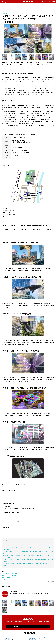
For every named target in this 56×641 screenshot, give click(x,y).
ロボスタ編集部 (15, 591)
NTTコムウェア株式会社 (7, 577)
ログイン (39, 626)
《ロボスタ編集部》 (50, 581)
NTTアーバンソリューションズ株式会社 (10, 573)
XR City (8, 586)
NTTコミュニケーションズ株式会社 (9, 575)
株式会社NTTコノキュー (7, 579)
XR (3, 586)
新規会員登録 (16, 626)
